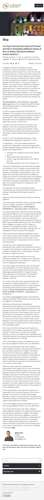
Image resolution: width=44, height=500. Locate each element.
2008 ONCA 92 (31, 292)
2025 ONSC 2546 (20, 209)
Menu (39, 6)
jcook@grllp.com (20, 439)
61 (37, 209)
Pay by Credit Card (23, 490)
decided (17, 297)
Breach (14, 59)
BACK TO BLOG (35, 63)
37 (11, 294)
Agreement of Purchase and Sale (29, 59)
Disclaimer (11, 490)
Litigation (6, 59)
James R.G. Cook (30, 57)
